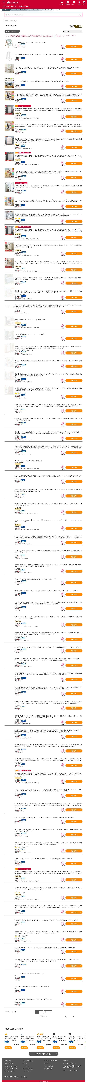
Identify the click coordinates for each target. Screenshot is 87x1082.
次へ (74, 1016)
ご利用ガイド (27, 1071)
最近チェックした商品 (11, 1065)
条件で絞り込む (12, 31)
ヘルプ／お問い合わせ (50, 1060)
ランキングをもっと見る (44, 1053)
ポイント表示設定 (28, 1068)
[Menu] (3, 2)
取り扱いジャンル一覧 (11, 1068)
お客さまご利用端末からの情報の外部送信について (72, 1066)
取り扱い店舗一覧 (10, 1071)
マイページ (26, 1065)
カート (25, 1062)
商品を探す (8, 1060)
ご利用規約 (66, 1060)
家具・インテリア (33, 10)
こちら (24, 1076)
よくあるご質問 (48, 1065)
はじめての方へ (48, 1068)
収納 (41, 10)
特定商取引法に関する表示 (70, 1070)
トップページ (6, 10)
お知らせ (46, 1062)
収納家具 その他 (49, 10)
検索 (79, 14)
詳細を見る (74, 47)
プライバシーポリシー (69, 1062)
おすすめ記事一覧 (28, 1060)
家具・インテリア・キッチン (19, 10)
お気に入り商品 (9, 1062)
